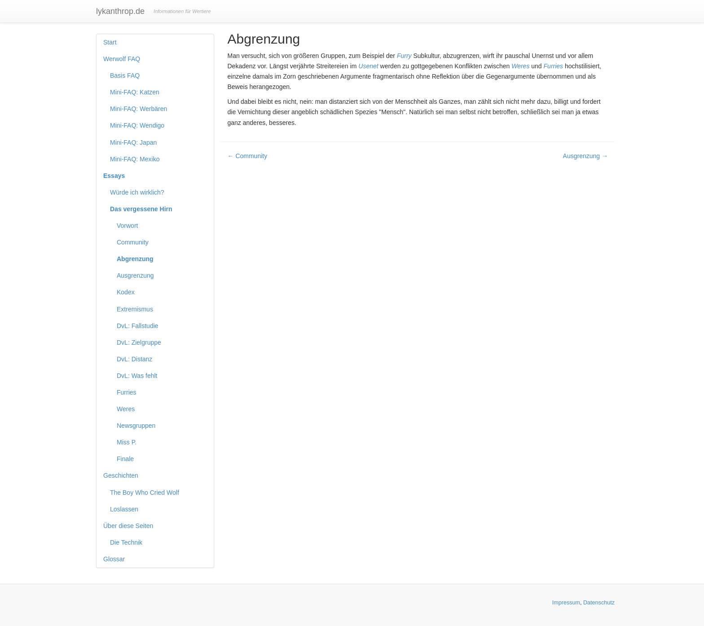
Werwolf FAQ (121, 58)
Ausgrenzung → (585, 156)
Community (133, 242)
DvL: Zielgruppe (139, 342)
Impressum (566, 602)
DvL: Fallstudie (137, 325)
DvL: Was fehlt (137, 375)
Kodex (126, 292)
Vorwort (127, 225)
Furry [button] (404, 55)
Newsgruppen (136, 425)
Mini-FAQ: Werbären (138, 108)
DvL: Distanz (134, 359)
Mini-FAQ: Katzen (134, 92)
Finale (125, 458)
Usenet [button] (368, 66)
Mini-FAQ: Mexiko (134, 159)
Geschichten (120, 475)
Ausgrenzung (135, 275)
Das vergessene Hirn (141, 209)
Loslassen (124, 509)
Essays (114, 175)
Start (110, 42)
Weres (126, 409)
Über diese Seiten (128, 525)
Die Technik (126, 542)
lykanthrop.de (120, 11)
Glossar (114, 559)
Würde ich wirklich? (137, 192)
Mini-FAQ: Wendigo (137, 125)
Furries (126, 392)
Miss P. (126, 442)
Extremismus (135, 309)
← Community (248, 156)
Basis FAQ (125, 75)
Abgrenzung (135, 258)
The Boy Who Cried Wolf (144, 492)
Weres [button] (520, 66)
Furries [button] (553, 66)
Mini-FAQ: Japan (133, 142)
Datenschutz (599, 602)
